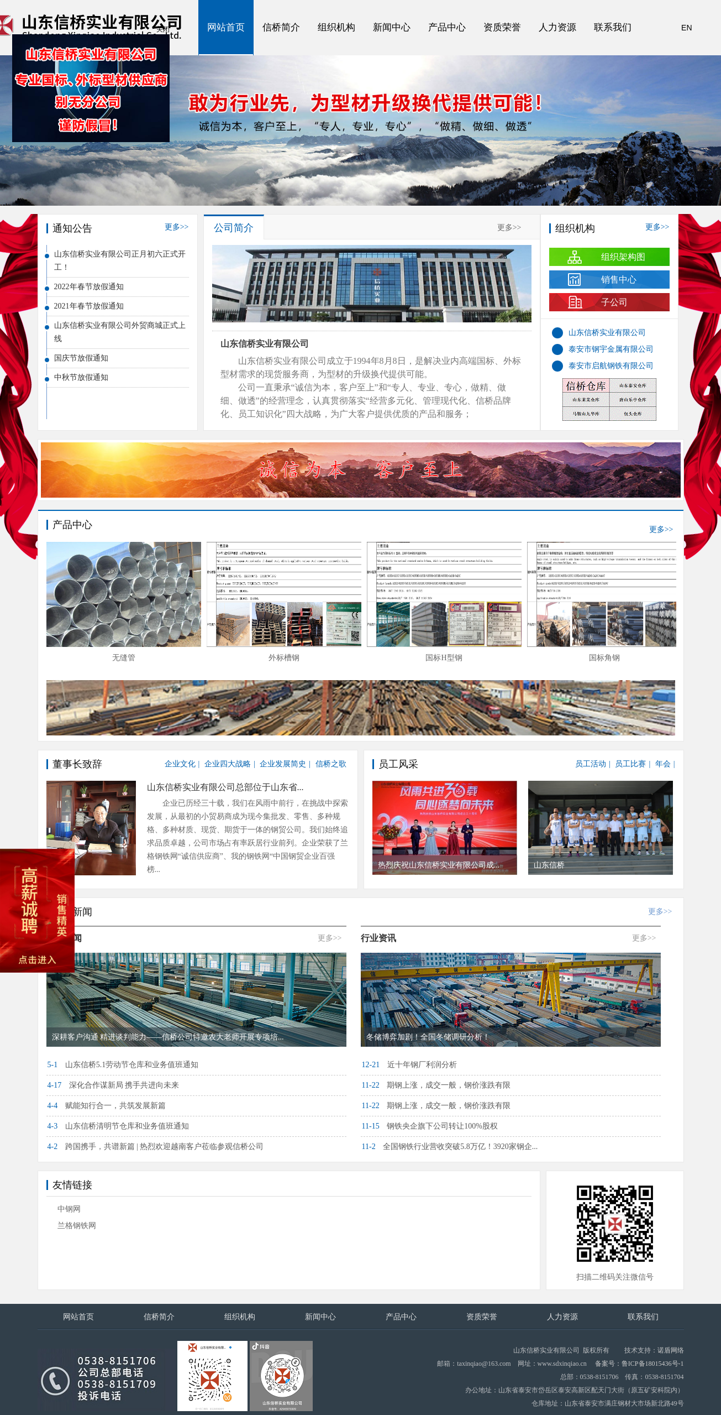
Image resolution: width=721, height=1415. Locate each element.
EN (686, 27)
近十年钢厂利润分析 (409, 1065)
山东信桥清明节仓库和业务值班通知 (118, 1126)
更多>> (177, 227)
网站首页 (226, 27)
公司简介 (234, 227)
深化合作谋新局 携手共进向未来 (114, 1085)
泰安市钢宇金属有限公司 (611, 349)
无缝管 (284, 658)
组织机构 (336, 27)
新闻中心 (391, 27)
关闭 (192, 58)
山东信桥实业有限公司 (264, 343)
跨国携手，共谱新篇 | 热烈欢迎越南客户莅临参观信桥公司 (156, 1146)
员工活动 (590, 764)
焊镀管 (123, 658)
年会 (663, 764)
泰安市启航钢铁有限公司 (611, 366)
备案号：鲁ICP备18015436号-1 (639, 1363)
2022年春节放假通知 (89, 287)
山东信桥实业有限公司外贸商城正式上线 (120, 332)
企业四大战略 (227, 764)
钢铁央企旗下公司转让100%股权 (430, 1126)
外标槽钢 (444, 658)
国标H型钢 (604, 658)
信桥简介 (281, 27)
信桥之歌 (330, 764)
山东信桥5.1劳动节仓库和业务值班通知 (123, 1065)
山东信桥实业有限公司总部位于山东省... (225, 787)
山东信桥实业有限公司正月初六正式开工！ (120, 260)
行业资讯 (378, 938)
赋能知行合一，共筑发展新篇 (107, 1105)
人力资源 (557, 27)
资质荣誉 (502, 27)
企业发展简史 (283, 764)
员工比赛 (630, 764)
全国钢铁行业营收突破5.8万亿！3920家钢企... (450, 1146)
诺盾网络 (670, 1350)
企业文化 (180, 764)
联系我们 (612, 27)
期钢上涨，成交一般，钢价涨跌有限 (436, 1085)
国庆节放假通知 (81, 358)
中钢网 (69, 1209)
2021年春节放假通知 (89, 306)
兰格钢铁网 (76, 1225)
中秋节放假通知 (81, 377)
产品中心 (447, 27)
